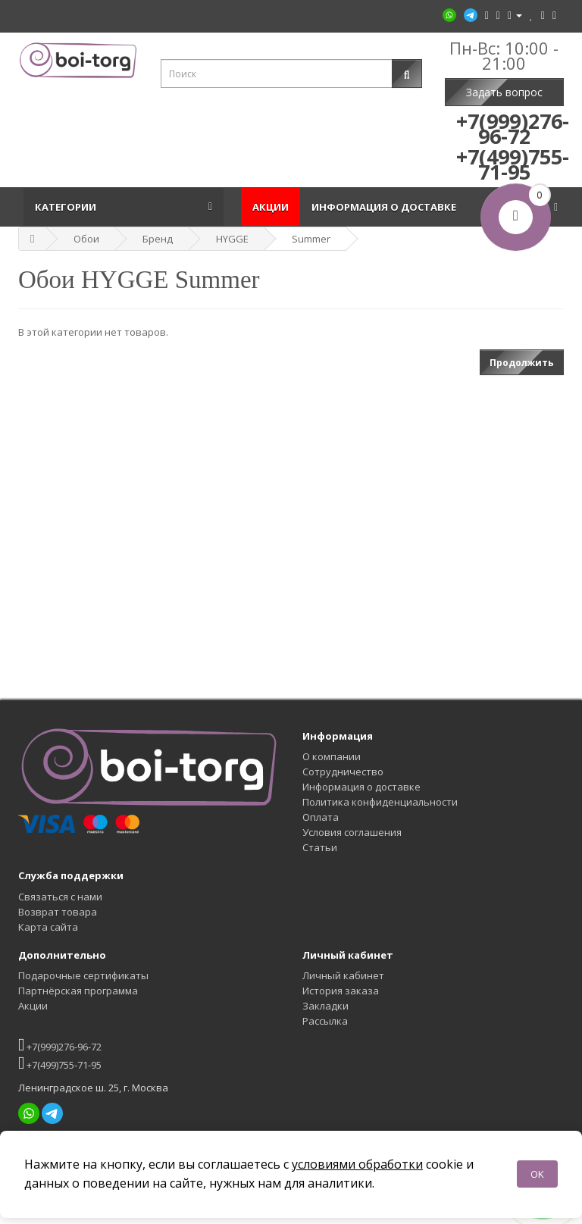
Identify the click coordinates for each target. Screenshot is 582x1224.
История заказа (340, 990)
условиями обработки (357, 1164)
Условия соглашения (352, 832)
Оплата (320, 817)
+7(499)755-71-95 (60, 1063)
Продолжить (522, 362)
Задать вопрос (504, 92)
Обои (86, 239)
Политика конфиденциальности (380, 802)
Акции (270, 207)
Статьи (319, 847)
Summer (311, 239)
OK (537, 1174)
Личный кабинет (343, 975)
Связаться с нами (60, 896)
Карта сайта (48, 927)
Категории (68, 207)
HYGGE (232, 239)
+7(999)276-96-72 (60, 1044)
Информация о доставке (386, 207)
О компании (331, 756)
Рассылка (325, 1021)
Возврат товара (57, 912)
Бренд (157, 239)
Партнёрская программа (78, 990)
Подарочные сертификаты (83, 975)
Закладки (325, 1006)
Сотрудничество (342, 771)
